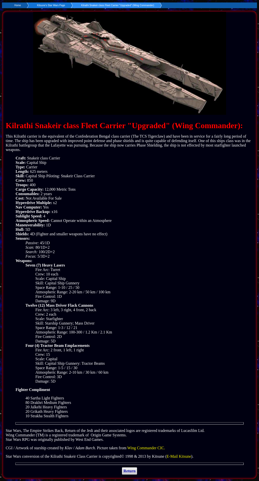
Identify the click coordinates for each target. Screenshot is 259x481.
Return (129, 471)
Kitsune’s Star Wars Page (51, 5)
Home (17, 5)
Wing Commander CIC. (146, 448)
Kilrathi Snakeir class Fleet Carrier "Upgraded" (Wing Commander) (117, 5)
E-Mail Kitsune (178, 456)
